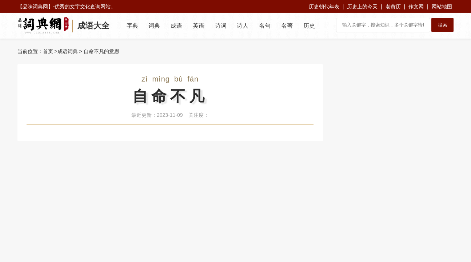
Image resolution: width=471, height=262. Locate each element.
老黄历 (393, 6)
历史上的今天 (362, 6)
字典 (132, 26)
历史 (309, 26)
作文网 (416, 6)
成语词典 (67, 51)
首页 (48, 51)
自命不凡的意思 (101, 51)
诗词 (221, 26)
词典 (154, 26)
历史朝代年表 (324, 6)
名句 (265, 26)
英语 (198, 26)
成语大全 (93, 25)
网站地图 (442, 6)
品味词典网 (35, 6)
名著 (287, 26)
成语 (176, 26)
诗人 (242, 26)
